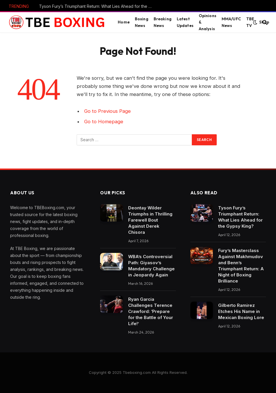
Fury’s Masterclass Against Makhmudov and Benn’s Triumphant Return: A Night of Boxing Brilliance (241, 266)
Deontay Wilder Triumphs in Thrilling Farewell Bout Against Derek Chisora (150, 220)
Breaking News (163, 22)
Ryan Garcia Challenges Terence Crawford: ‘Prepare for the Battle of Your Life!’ (150, 311)
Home (124, 22)
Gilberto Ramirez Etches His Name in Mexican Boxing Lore (241, 311)
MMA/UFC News (231, 22)
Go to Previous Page (107, 111)
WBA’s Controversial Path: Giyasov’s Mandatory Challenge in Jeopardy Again (151, 266)
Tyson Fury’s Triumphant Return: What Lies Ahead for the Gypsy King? (97, 6)
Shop (264, 22)
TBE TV (250, 22)
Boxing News (141, 22)
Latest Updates (185, 22)
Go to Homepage (103, 121)
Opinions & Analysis (207, 22)
